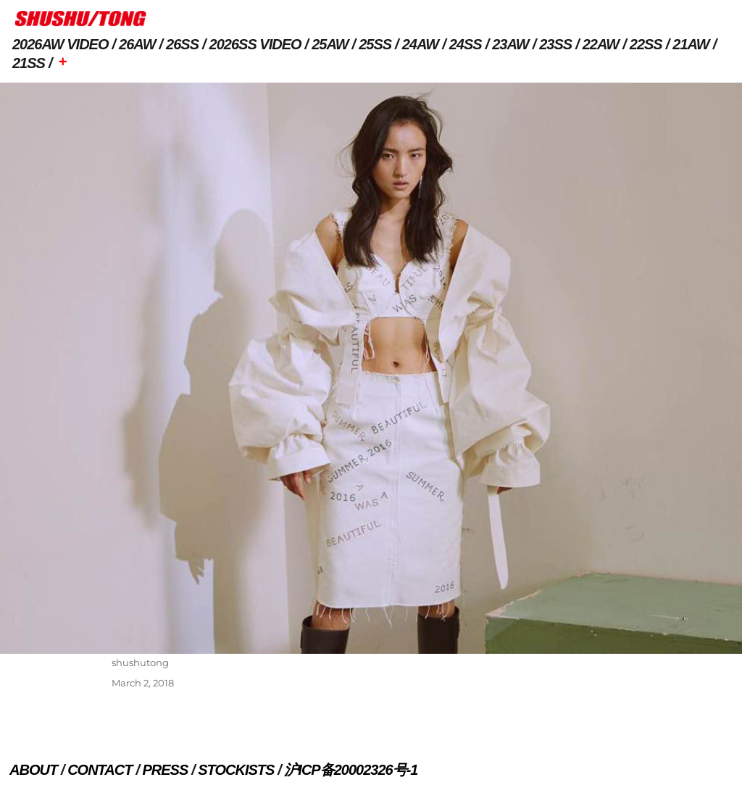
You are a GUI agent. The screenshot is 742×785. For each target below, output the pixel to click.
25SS (375, 44)
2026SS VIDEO (255, 44)
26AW (137, 44)
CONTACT (99, 770)
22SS (646, 44)
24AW (420, 44)
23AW (510, 44)
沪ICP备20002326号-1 (350, 770)
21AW (690, 44)
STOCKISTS (236, 770)
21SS (28, 63)
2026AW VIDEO (60, 44)
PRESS (165, 770)
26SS (182, 44)
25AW (330, 44)
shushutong (140, 662)
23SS (555, 44)
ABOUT (33, 770)
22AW (601, 44)
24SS (465, 44)
